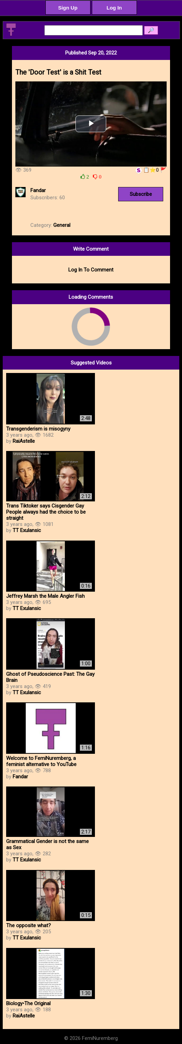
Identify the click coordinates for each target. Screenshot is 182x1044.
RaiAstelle (24, 441)
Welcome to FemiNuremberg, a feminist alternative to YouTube (41, 761)
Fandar (38, 190)
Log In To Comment (90, 270)
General (61, 225)
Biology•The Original (28, 1003)
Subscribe (141, 194)
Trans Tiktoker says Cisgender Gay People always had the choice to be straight (46, 512)
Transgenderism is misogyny (38, 429)
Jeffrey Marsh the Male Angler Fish (45, 596)
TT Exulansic (27, 530)
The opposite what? (28, 925)
